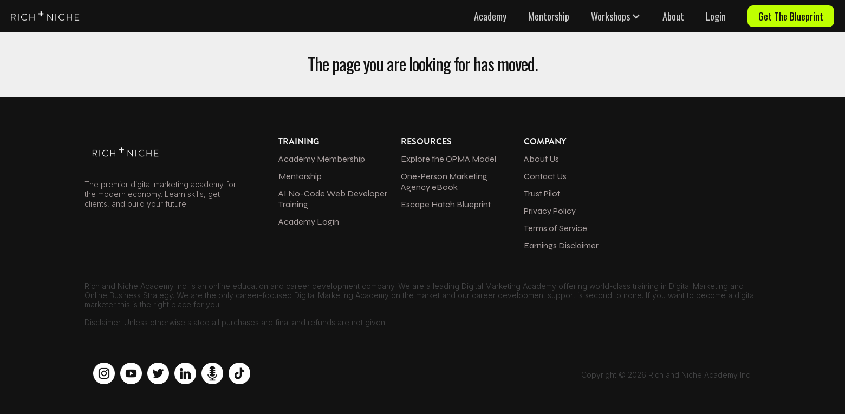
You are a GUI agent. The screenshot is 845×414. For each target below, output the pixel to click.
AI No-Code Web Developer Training (332, 198)
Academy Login (308, 221)
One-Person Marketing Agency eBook (444, 181)
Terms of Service (555, 228)
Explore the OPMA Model (448, 159)
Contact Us (545, 176)
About (673, 16)
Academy (490, 16)
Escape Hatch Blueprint (446, 204)
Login (716, 16)
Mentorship (548, 16)
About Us (541, 159)
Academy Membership (321, 159)
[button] (616, 16)
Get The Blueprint (790, 16)
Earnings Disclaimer (561, 245)
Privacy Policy (550, 211)
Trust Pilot (542, 193)
